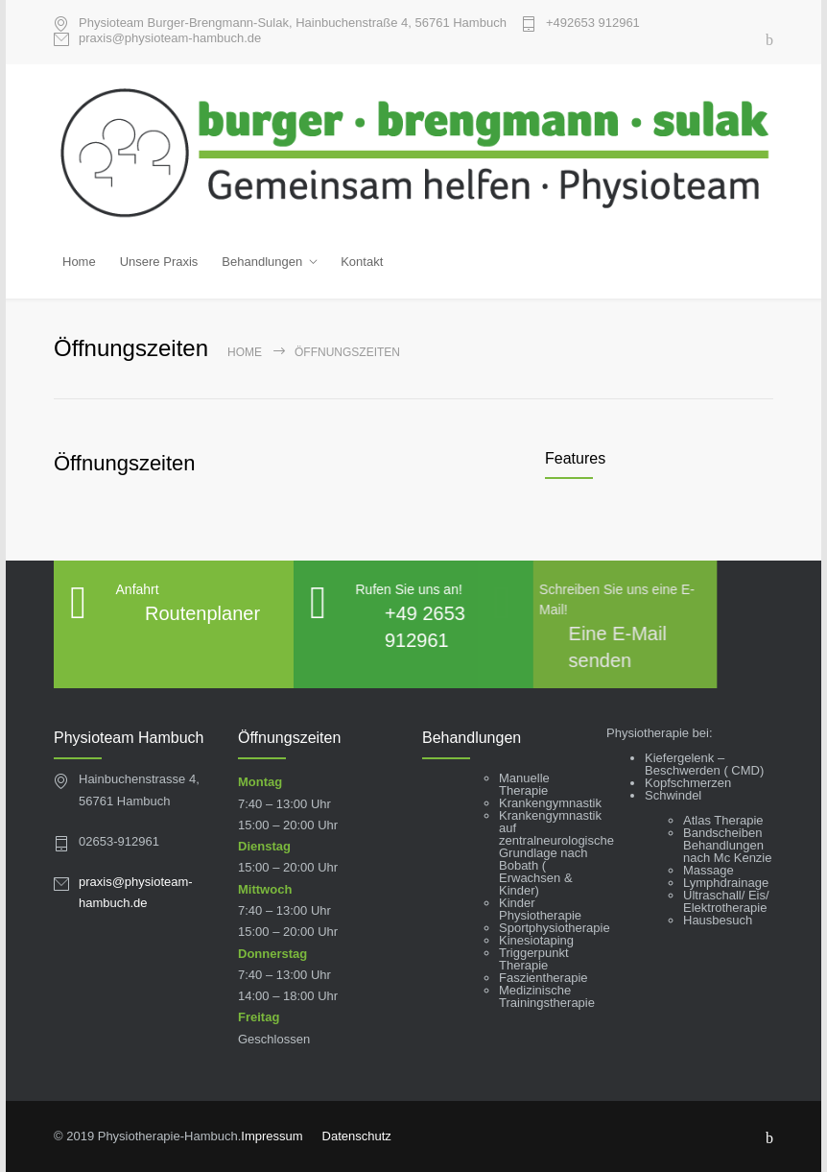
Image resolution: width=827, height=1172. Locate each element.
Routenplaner (202, 610)
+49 (593, 23)
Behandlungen (262, 261)
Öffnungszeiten (125, 459)
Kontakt (362, 261)
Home (79, 261)
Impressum (271, 1133)
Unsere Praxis (159, 261)
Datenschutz (356, 1133)
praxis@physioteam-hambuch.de (170, 38)
